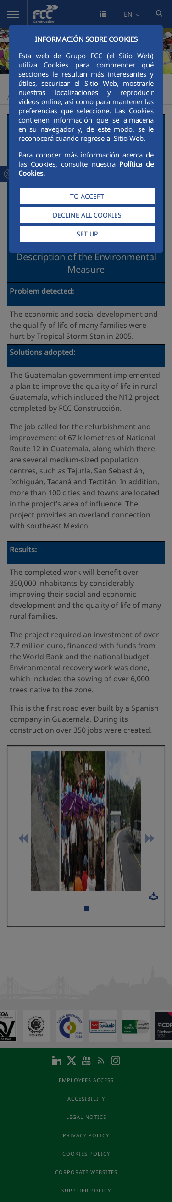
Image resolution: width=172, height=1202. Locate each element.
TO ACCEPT (87, 196)
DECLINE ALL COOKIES (87, 215)
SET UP (87, 234)
